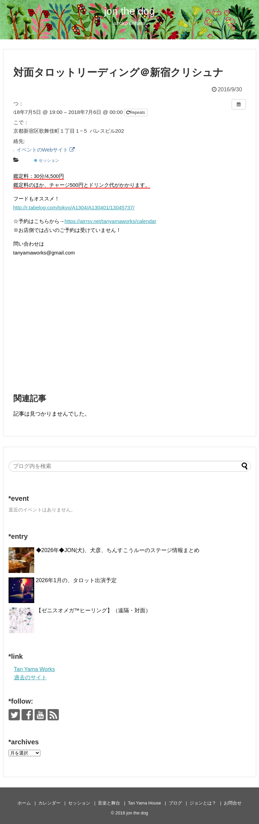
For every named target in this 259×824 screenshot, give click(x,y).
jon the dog (129, 11)
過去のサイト (30, 677)
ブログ (175, 803)
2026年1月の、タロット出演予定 (76, 580)
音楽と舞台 (109, 803)
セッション (46, 160)
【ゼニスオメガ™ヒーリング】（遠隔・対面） (93, 610)
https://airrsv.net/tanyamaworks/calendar (110, 221)
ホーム (24, 803)
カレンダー (49, 803)
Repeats (136, 112)
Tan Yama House (144, 803)
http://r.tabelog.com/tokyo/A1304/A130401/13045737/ (73, 207)
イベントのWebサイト (41, 150)
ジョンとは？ (203, 803)
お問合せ (233, 803)
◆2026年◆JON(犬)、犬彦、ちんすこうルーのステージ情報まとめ (117, 550)
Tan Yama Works (34, 669)
